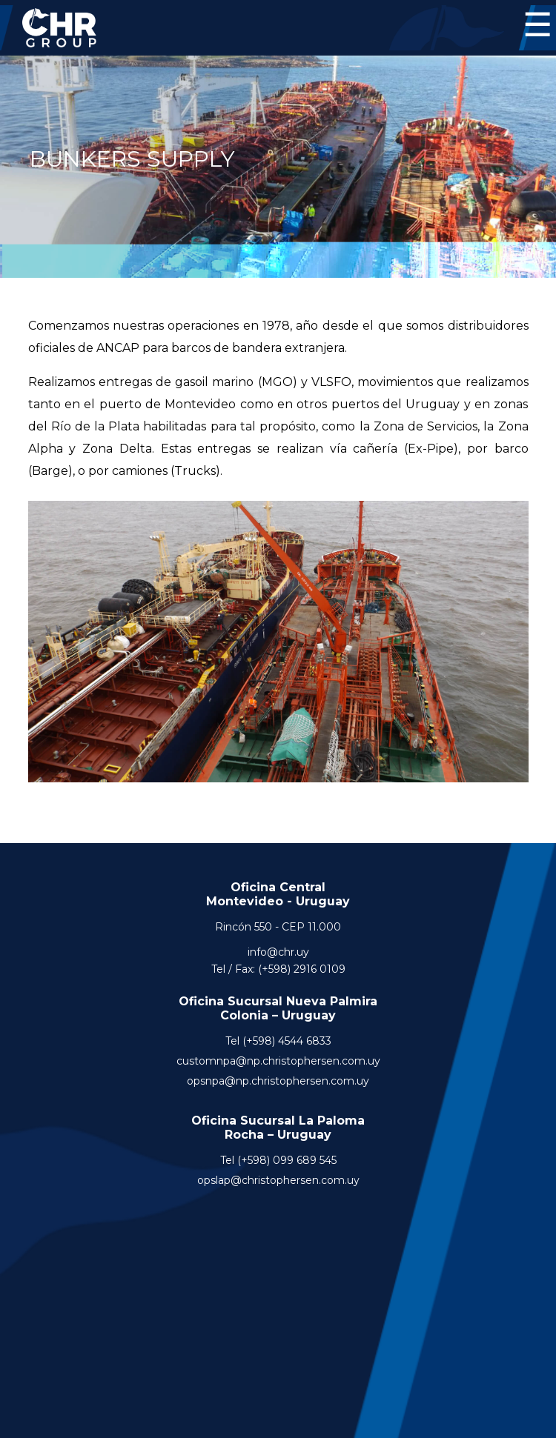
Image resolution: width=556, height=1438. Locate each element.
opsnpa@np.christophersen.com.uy (278, 1081)
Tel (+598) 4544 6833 (278, 1041)
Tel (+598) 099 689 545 (278, 1160)
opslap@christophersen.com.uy (278, 1180)
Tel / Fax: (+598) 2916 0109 (278, 969)
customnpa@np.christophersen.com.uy (278, 1061)
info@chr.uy (278, 952)
